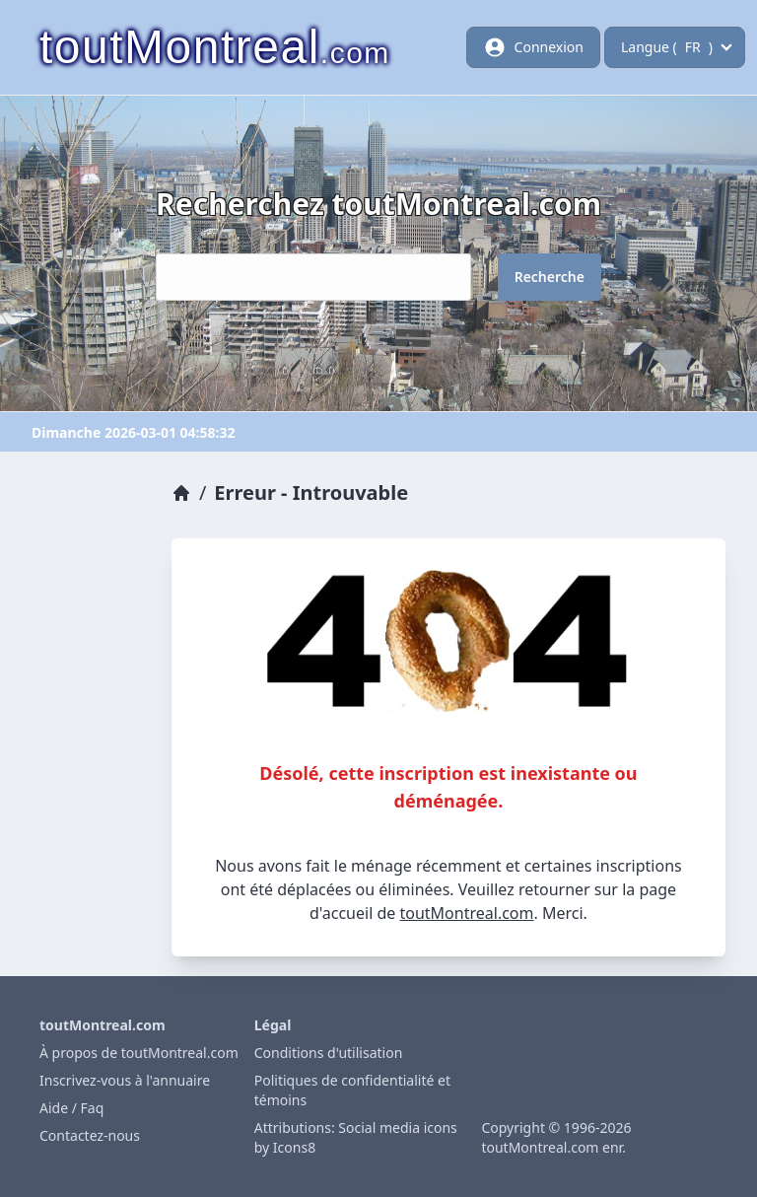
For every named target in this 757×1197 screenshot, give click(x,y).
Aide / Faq (71, 1107)
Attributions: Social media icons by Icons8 (355, 1137)
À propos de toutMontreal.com (139, 1052)
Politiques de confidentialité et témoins (352, 1090)
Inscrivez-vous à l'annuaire (124, 1080)
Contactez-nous (89, 1135)
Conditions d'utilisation (328, 1052)
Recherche (550, 276)
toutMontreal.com (466, 913)
